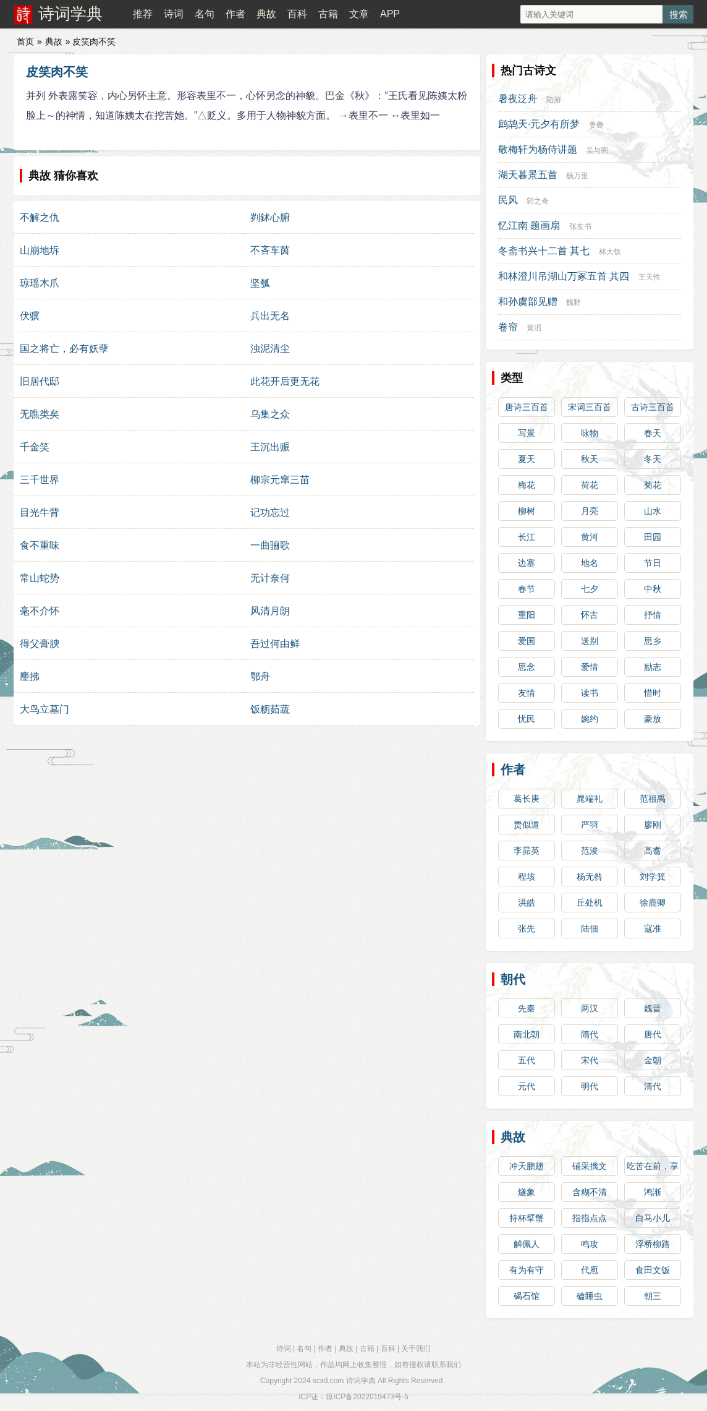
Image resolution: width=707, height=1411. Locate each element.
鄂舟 (260, 676)
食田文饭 (652, 1270)
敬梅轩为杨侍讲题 (537, 149)
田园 (652, 537)
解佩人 (527, 1244)
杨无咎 (590, 876)
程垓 (526, 876)
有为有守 (526, 1270)
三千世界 (39, 479)
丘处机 (590, 902)
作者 (235, 14)
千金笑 (34, 447)
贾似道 (527, 825)
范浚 (589, 851)
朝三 (652, 1296)
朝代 (513, 979)
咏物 (589, 433)
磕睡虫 (590, 1296)
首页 (25, 41)
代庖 (589, 1270)
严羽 (589, 825)
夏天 (526, 459)
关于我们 (416, 1348)
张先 (526, 928)
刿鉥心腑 (270, 217)
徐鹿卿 (653, 902)
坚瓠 (260, 283)
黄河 (589, 537)
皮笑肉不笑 (57, 72)
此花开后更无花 (285, 381)
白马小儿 (652, 1218)
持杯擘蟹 (526, 1218)
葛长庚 (527, 799)
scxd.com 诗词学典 (344, 1380)
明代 (589, 1086)
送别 (589, 641)
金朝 (652, 1060)
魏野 (573, 302)
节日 (652, 563)
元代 (526, 1086)
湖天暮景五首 (527, 174)
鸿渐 (652, 1192)
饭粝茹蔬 (270, 709)
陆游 (553, 99)
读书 (589, 693)
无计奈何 (270, 578)
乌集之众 (270, 414)
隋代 (589, 1034)
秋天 (589, 459)
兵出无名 (270, 316)
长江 (526, 537)
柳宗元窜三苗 (280, 479)
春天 (652, 433)
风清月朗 (270, 611)
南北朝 (527, 1034)
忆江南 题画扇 (529, 225)
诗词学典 (70, 13)
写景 (526, 433)
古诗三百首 (652, 407)
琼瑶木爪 (39, 283)
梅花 (526, 485)
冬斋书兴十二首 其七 (544, 251)
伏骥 (30, 316)
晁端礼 (590, 799)
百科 (297, 14)
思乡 (652, 641)
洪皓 (526, 902)
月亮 (589, 511)
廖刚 (652, 825)
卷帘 (508, 327)
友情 (526, 693)
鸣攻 (589, 1244)
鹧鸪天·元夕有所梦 (539, 124)
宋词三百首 (589, 407)
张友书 (580, 226)
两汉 (589, 1008)
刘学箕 (653, 876)
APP (390, 14)
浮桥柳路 (652, 1244)
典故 (266, 14)
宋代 (589, 1060)
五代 (526, 1060)
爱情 (589, 667)
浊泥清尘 (270, 348)
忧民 (526, 719)
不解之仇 (39, 217)
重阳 (526, 615)
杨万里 (577, 175)
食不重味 (39, 545)
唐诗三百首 (526, 407)
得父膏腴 (39, 643)
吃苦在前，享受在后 (653, 1168)
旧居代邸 (39, 381)
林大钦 (610, 251)
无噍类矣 (39, 414)
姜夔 (596, 125)
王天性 (649, 277)
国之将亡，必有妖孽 (64, 348)
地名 (589, 563)
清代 (652, 1086)
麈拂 (30, 676)
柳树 (526, 511)
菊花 (652, 485)
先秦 (526, 1008)
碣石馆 (527, 1296)
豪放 (652, 719)
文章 (359, 14)
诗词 (174, 14)
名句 (204, 14)
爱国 (526, 641)
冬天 (652, 459)
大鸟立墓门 (44, 709)
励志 (652, 667)
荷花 (589, 485)
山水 (652, 511)
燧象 (526, 1192)
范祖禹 (653, 799)
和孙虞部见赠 (527, 301)
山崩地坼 (39, 250)
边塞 (526, 563)
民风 (508, 200)
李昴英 (527, 851)
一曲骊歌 (270, 545)
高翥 (652, 851)
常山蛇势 (39, 578)
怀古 (589, 615)
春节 (526, 589)
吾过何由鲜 (275, 643)
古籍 (328, 14)
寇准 (652, 928)
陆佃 (589, 928)
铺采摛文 (589, 1166)
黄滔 (534, 328)
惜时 (652, 693)
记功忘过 (270, 512)
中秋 (652, 589)
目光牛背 (39, 512)
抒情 (652, 615)
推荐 (143, 14)
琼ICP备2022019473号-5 (367, 1396)
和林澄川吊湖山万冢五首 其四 (563, 276)
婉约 (589, 719)
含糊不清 (589, 1192)
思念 (526, 667)
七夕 (589, 589)
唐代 (652, 1034)
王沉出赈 (270, 447)
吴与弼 (597, 150)
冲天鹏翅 (526, 1166)
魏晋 (652, 1008)
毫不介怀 (39, 611)
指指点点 (589, 1218)
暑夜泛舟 (518, 98)
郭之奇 (538, 201)
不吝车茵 (270, 250)
